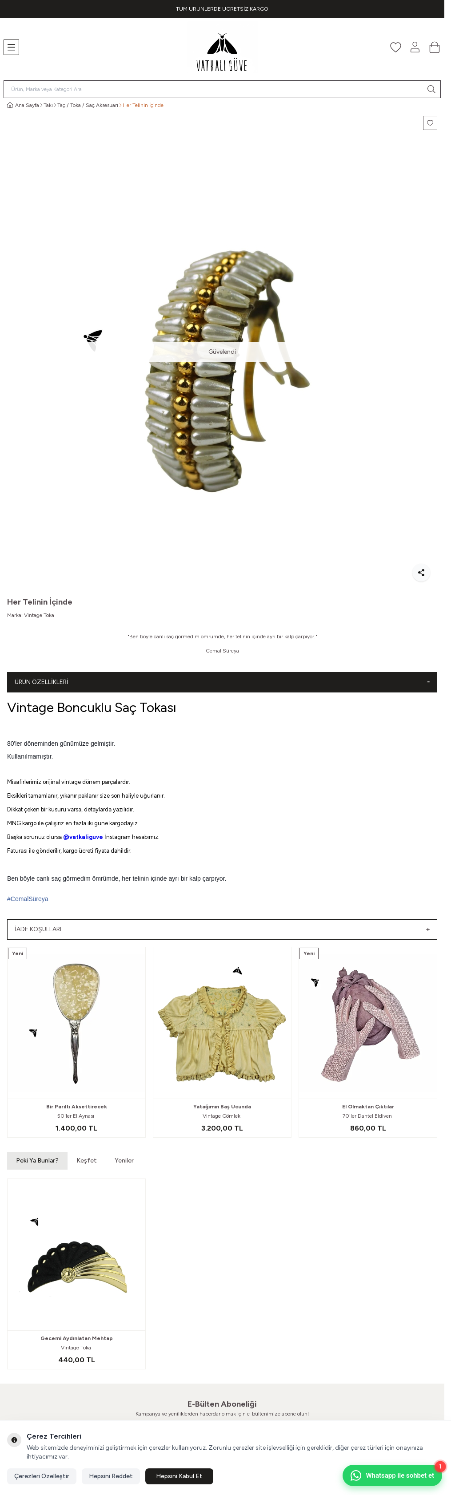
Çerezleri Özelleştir (41, 1476)
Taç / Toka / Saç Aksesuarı (87, 105)
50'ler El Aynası (76, 1116)
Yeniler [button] (124, 1160)
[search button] (431, 89)
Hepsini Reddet (111, 1476)
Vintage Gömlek (222, 1116)
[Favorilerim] (395, 47)
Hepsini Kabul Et (179, 1476)
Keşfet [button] (86, 1160)
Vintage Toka (39, 615)
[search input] (222, 89)
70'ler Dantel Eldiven (368, 1116)
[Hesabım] (415, 47)
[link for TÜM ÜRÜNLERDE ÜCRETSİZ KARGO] (222, 9)
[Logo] (222, 47)
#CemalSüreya (27, 898)
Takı (48, 105)
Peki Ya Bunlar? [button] (37, 1160)
